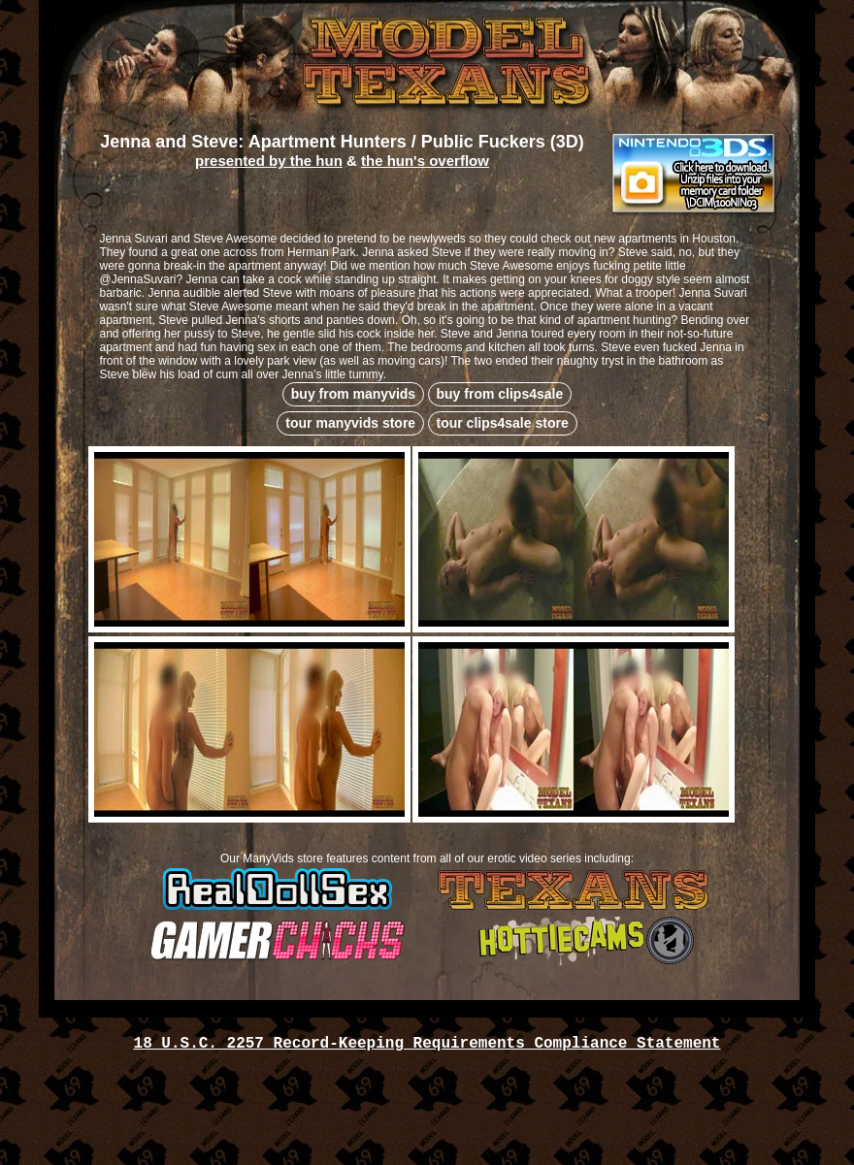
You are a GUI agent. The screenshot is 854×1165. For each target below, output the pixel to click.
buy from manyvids (353, 394)
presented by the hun (269, 160)
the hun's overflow (425, 160)
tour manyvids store (350, 423)
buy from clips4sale (500, 394)
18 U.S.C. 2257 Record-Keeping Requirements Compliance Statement (427, 1043)
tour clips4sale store (503, 423)
